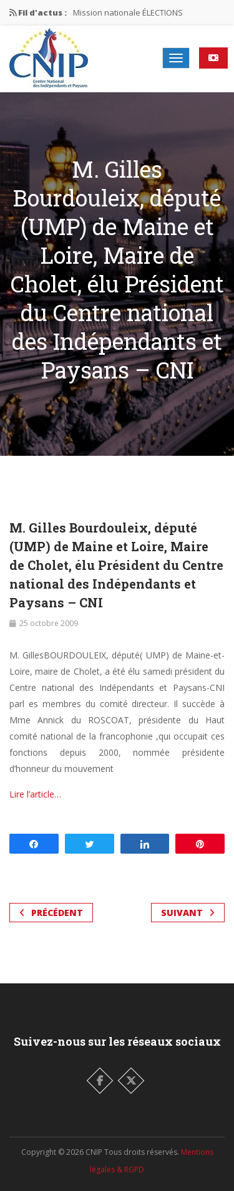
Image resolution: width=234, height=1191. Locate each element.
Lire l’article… (35, 794)
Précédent (51, 913)
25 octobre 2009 (48, 623)
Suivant (188, 913)
